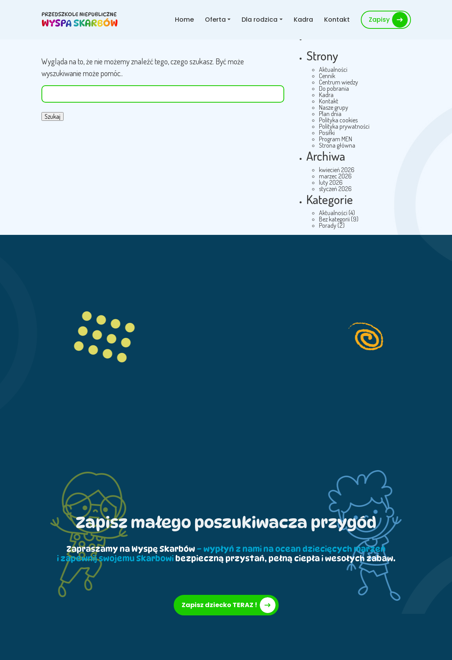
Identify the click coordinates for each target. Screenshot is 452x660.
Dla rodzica (260, 19)
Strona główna (337, 145)
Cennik (327, 76)
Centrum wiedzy (338, 82)
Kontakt (337, 19)
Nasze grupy (333, 107)
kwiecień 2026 (336, 170)
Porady (327, 225)
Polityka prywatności (344, 126)
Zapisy (379, 19)
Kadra (303, 19)
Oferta (215, 19)
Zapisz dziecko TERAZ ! (219, 604)
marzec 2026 (335, 176)
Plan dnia (330, 114)
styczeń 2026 (335, 189)
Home (184, 19)
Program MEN (335, 139)
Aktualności (333, 69)
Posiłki (327, 133)
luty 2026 (331, 182)
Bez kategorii (334, 219)
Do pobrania (334, 88)
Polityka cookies (338, 120)
